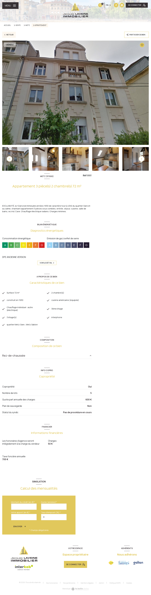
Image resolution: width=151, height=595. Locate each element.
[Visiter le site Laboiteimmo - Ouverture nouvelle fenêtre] (80, 590)
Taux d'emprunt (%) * (51, 514)
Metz (27, 25)
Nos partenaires (69, 584)
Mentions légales (87, 584)
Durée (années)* (49, 503)
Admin (101, 584)
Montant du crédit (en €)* (23, 503)
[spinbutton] (54, 518)
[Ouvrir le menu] (10, 5)
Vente (18, 25)
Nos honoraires (52, 584)
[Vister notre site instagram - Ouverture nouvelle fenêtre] (104, 5)
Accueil (7, 25)
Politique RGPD (115, 584)
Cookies (129, 584)
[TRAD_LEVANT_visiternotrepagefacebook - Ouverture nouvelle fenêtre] (98, 5)
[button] (141, 159)
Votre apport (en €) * (20, 514)
